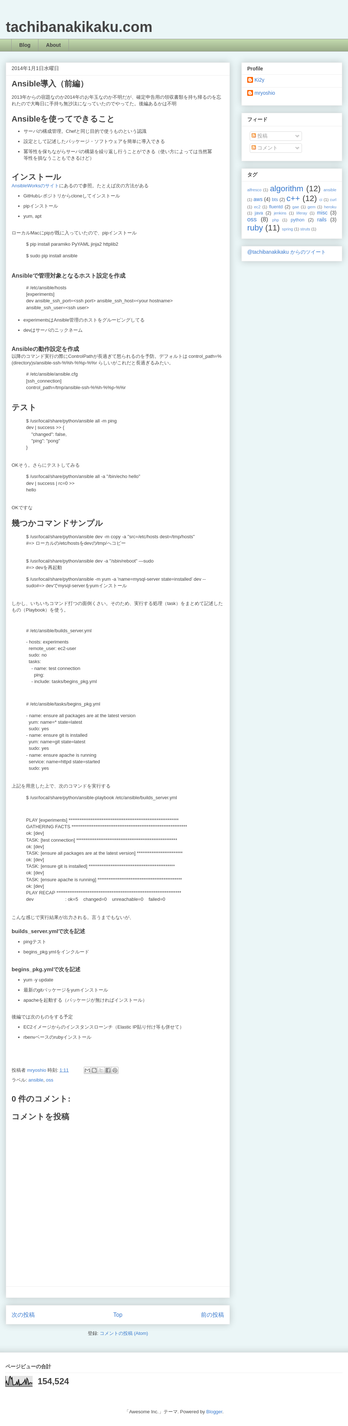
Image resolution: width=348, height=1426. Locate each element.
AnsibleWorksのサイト (35, 185)
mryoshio (264, 93)
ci (320, 199)
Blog (24, 45)
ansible (35, 1080)
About (53, 45)
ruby (255, 227)
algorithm (286, 188)
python (297, 219)
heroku (330, 207)
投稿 (260, 136)
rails (322, 219)
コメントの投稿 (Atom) (124, 1333)
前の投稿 (212, 1315)
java (258, 213)
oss (49, 1080)
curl (333, 199)
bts (275, 199)
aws (257, 199)
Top (117, 1315)
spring (287, 229)
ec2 (257, 207)
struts (305, 229)
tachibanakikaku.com (79, 27)
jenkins (280, 213)
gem (311, 207)
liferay (301, 213)
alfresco (254, 190)
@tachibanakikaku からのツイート (286, 252)
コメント (265, 148)
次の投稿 (23, 1315)
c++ (293, 198)
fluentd (276, 206)
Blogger (214, 1411)
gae (295, 207)
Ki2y (259, 80)
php (275, 220)
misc (322, 213)
